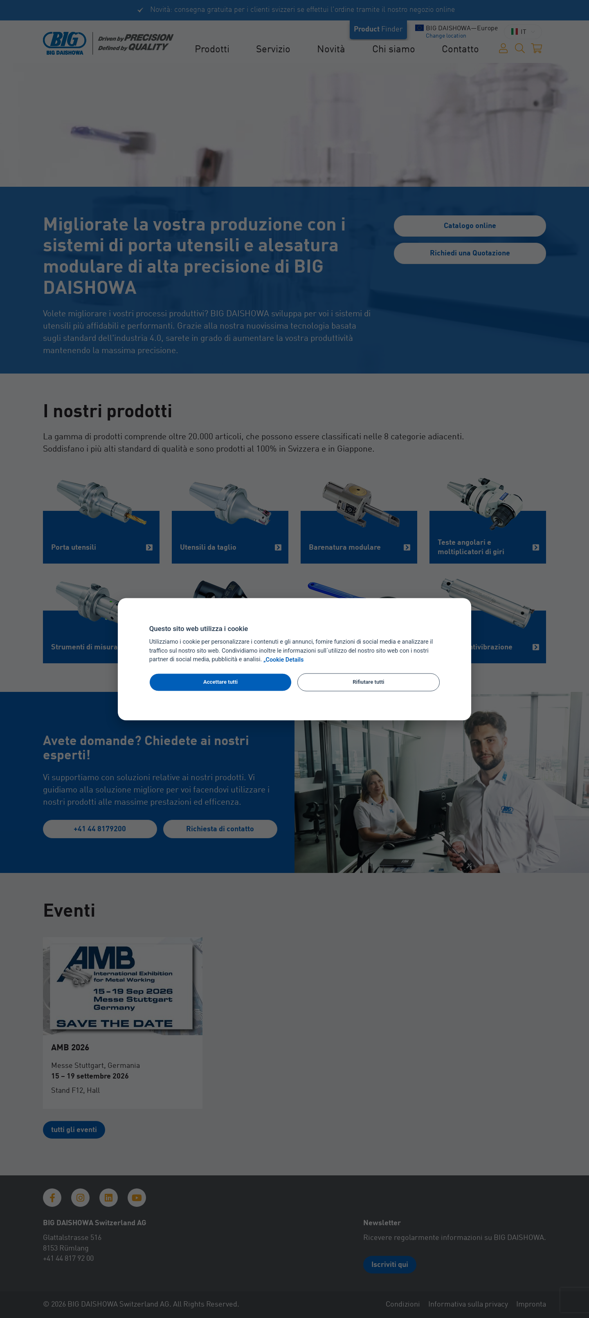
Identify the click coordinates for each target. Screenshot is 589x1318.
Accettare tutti (220, 682)
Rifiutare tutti (368, 682)
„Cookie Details (283, 659)
